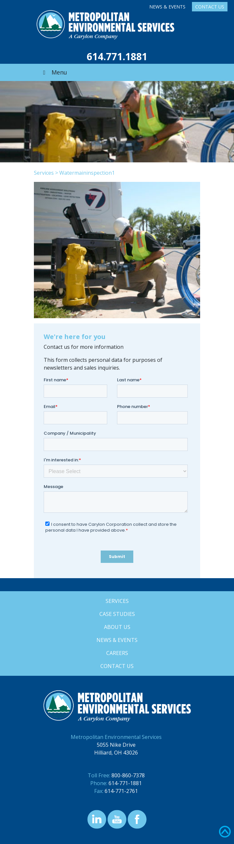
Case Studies (117, 614)
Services (44, 172)
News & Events (167, 7)
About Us (117, 627)
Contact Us (209, 7)
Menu (53, 72)
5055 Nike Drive (116, 744)
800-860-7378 (128, 775)
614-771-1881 (125, 783)
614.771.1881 (117, 56)
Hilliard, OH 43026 (116, 752)
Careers (117, 653)
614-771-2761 (121, 791)
